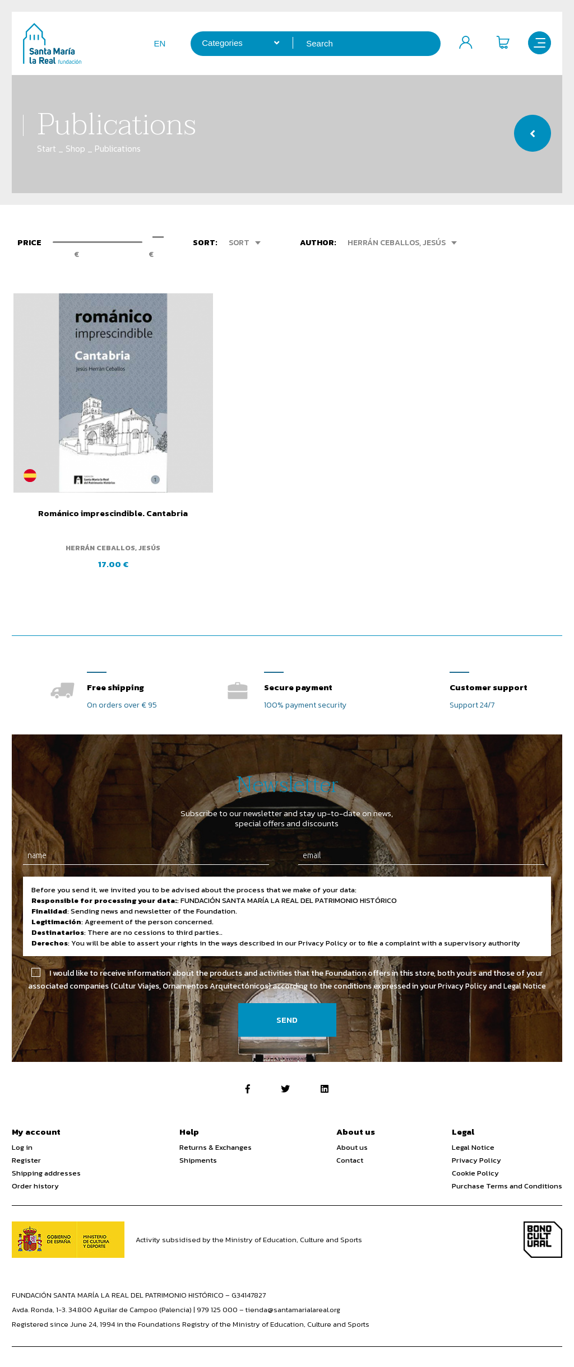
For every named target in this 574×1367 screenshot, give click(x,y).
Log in (22, 1120)
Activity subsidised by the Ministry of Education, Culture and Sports (249, 1212)
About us (352, 1120)
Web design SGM (534, 1346)
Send (287, 992)
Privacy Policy (476, 1133)
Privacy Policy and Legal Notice (492, 959)
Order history (35, 1159)
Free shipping (115, 659)
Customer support (488, 659)
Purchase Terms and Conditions (507, 1159)
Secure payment (298, 659)
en (154, 43)
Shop (75, 148)
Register (26, 1133)
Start (46, 148)
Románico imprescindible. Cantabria (100, 487)
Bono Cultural (543, 1213)
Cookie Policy (475, 1146)
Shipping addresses (46, 1146)
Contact (349, 1133)
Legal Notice (473, 1120)
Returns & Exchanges (215, 1120)
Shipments (198, 1133)
